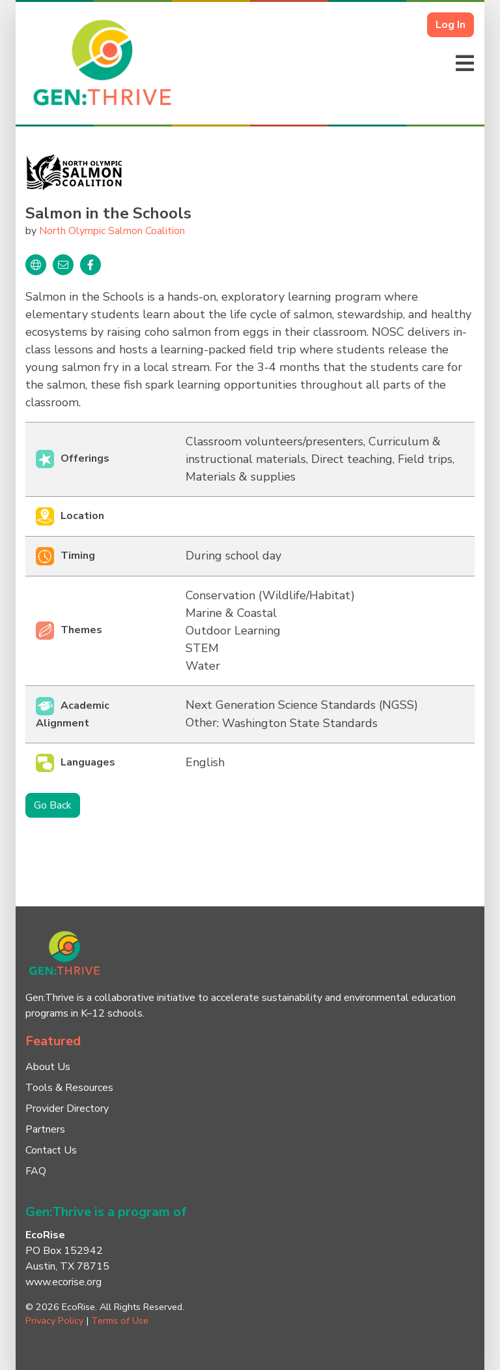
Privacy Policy (54, 1320)
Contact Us (51, 1150)
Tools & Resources (69, 1087)
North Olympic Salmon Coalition (112, 231)
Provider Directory (67, 1108)
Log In (450, 25)
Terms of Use (119, 1320)
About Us (47, 1067)
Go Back (53, 805)
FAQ (35, 1171)
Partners (45, 1129)
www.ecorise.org (63, 1282)
